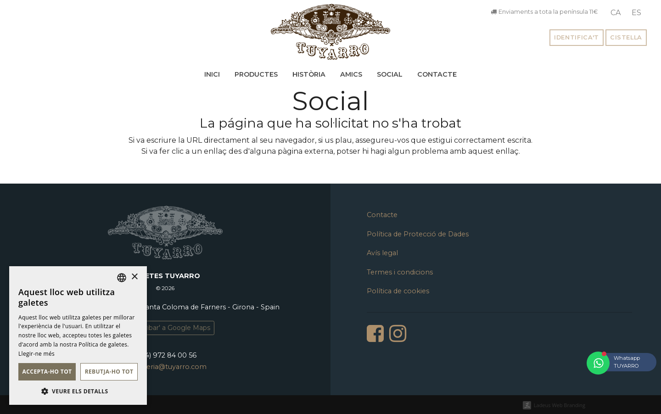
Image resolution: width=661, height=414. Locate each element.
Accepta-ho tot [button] (47, 371)
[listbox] (121, 277)
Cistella (626, 37)
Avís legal (382, 253)
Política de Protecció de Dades (418, 234)
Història (308, 74)
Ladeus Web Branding (559, 405)
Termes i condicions (400, 272)
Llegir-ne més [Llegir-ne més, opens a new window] (36, 354)
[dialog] (78, 335)
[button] (78, 391)
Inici (212, 74)
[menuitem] (615, 13)
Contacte (437, 74)
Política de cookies (398, 291)
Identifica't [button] (576, 37)
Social (390, 74)
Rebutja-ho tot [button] (109, 371)
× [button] (134, 277)
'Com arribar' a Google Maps (165, 328)
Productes (256, 74)
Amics (351, 74)
